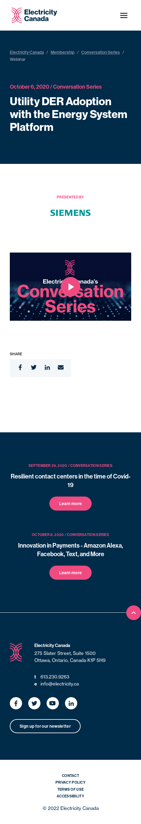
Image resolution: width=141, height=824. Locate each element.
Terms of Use (70, 789)
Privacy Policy (70, 782)
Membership (62, 52)
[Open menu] (123, 15)
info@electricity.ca (56, 684)
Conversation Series (100, 52)
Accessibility (70, 796)
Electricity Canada (27, 52)
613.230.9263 (51, 677)
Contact (70, 775)
